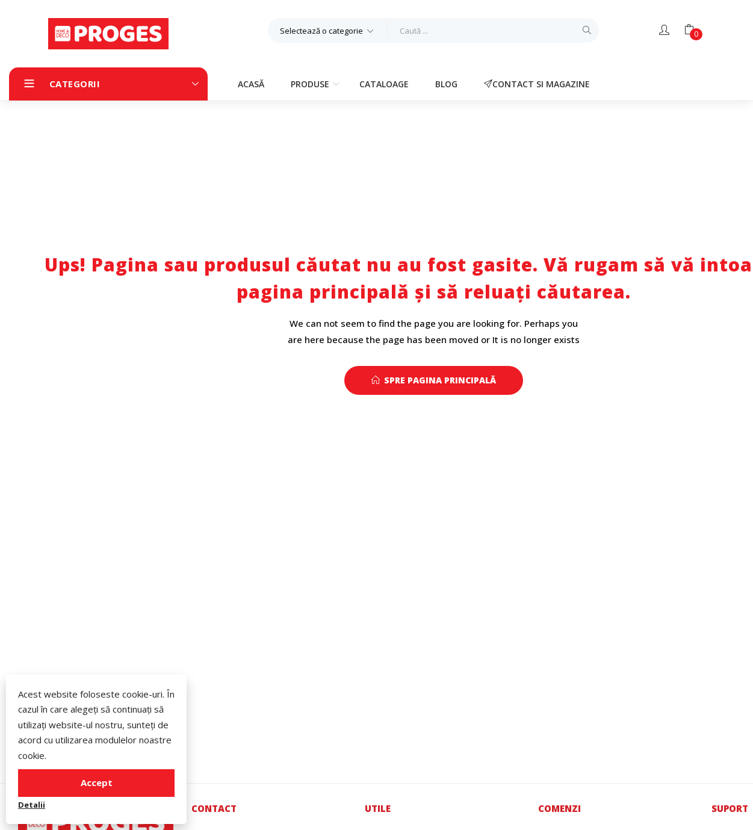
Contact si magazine (537, 84)
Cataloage (384, 84)
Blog (446, 84)
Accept (97, 782)
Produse (311, 84)
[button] (328, 30)
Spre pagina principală (433, 380)
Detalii (31, 804)
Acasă (251, 84)
